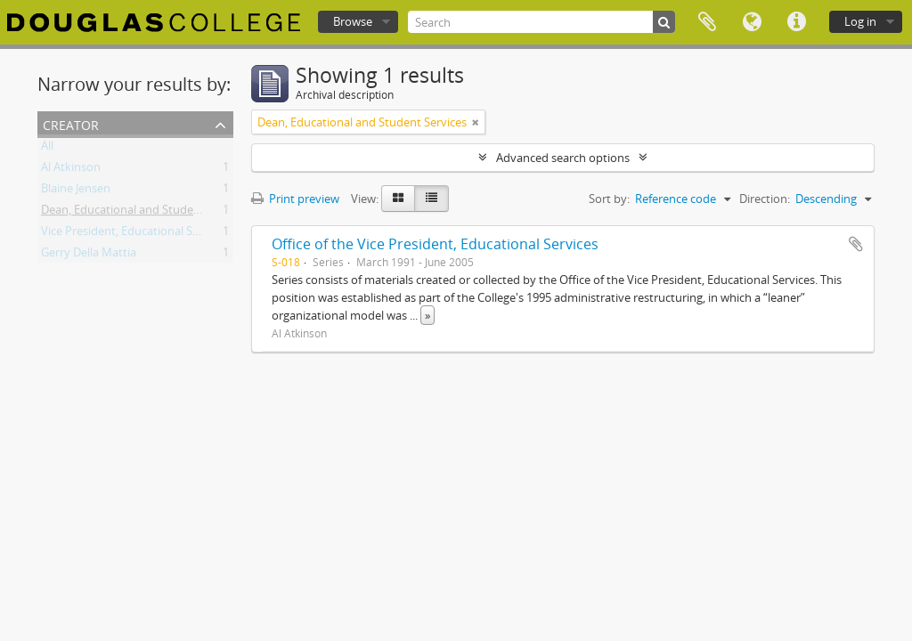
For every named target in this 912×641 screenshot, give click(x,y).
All (47, 149)
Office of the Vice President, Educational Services (435, 244)
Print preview (295, 199)
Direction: (764, 199)
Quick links (796, 22)
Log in (860, 21)
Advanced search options (563, 158)
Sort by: (609, 199)
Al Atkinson (71, 170)
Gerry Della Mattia (88, 255)
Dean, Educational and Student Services (145, 213)
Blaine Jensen (75, 191)
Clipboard (707, 22)
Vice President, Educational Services (135, 234)
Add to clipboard (856, 244)
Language (751, 22)
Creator (71, 123)
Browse (352, 21)
